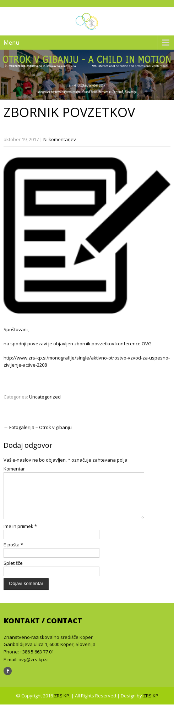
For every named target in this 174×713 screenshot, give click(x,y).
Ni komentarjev (59, 139)
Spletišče (13, 571)
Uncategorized (45, 397)
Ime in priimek (20, 534)
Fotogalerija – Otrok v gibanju (38, 427)
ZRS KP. (62, 704)
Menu (11, 42)
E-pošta (13, 553)
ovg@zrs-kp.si (33, 668)
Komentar (14, 469)
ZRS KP (150, 704)
